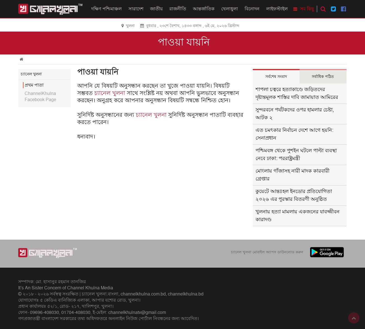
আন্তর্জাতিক (203, 9)
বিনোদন (252, 9)
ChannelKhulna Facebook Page (40, 96)
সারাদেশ (135, 9)
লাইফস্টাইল (277, 9)
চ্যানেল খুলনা (109, 93)
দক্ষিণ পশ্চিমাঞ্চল (106, 9)
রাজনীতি (177, 9)
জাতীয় (156, 9)
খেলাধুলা (229, 9)
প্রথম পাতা (34, 85)
